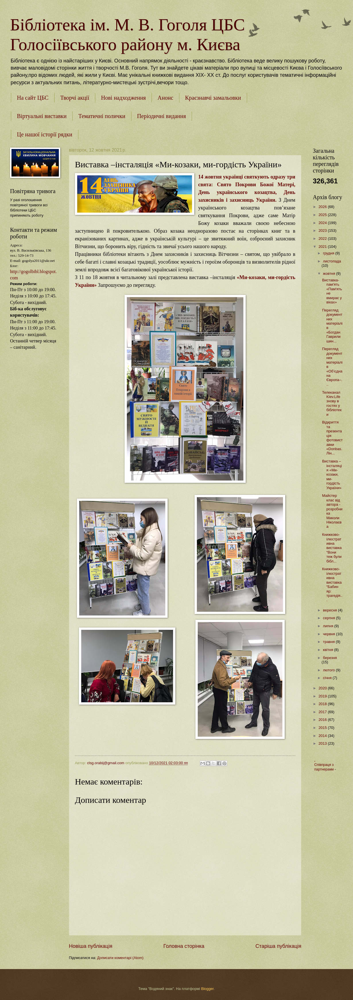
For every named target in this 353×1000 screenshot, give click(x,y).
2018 (323, 704)
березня (330, 658)
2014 (323, 736)
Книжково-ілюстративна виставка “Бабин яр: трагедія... (332, 584)
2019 (323, 696)
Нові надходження (123, 98)
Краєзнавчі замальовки (213, 98)
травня (329, 642)
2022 (323, 238)
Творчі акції (74, 98)
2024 (323, 223)
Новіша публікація (90, 946)
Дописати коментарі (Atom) (120, 958)
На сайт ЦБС (33, 98)
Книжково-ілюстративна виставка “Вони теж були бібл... (332, 547)
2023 (323, 230)
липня (328, 626)
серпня (329, 618)
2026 (323, 207)
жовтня (329, 273)
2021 (323, 246)
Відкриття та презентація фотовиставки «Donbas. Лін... (332, 437)
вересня (330, 610)
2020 (323, 688)
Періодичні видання (161, 116)
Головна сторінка (183, 946)
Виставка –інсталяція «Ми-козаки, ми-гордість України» (332, 474)
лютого (329, 670)
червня (329, 634)
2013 (323, 743)
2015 (323, 728)
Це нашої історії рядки (44, 134)
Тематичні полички (101, 116)
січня (328, 678)
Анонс (165, 98)
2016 (323, 719)
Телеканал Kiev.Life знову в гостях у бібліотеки (332, 403)
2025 (323, 215)
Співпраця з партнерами (324, 767)
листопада (332, 261)
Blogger (207, 989)
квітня (328, 650)
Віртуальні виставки (42, 116)
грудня (329, 253)
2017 (323, 712)
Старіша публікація (278, 946)
